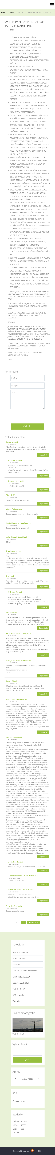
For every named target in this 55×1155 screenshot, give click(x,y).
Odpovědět (43, 455)
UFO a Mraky (18, 995)
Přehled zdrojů (19, 1101)
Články (11, 13)
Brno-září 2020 (19, 958)
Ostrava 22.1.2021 (21, 983)
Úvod (3, 13)
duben (25, 1079)
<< (16, 1079)
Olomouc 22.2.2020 (21, 976)
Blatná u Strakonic (21, 952)
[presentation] (27, 415)
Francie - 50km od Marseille (25, 970)
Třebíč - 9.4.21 (19, 989)
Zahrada (16, 1001)
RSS (39, 1151)
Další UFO (17, 964)
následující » (33, 922)
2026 (31, 1079)
